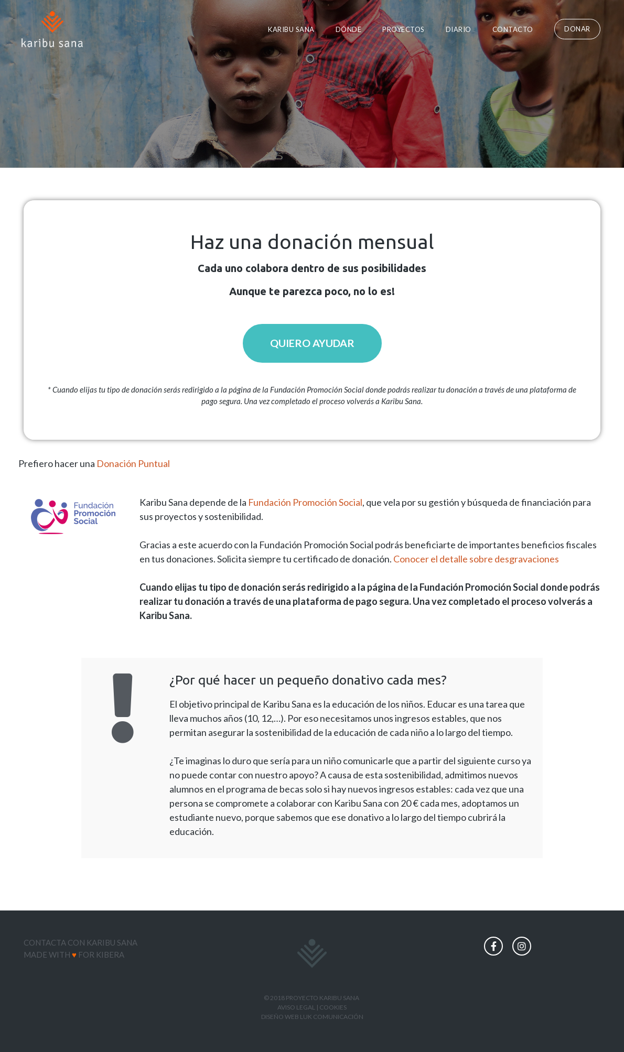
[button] (577, 29)
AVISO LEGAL (296, 1007)
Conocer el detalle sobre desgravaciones (476, 559)
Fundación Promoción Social (305, 502)
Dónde (349, 29)
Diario (458, 29)
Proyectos (403, 29)
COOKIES (333, 1007)
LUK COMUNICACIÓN (331, 1017)
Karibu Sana (291, 29)
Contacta (45, 943)
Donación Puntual (133, 464)
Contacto (512, 29)
